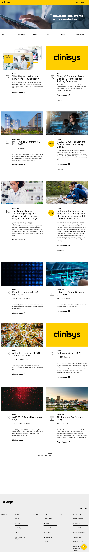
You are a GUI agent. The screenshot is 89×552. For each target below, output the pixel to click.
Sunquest (46, 523)
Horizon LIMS (47, 528)
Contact (17, 532)
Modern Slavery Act (79, 532)
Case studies (21, 34)
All (3, 34)
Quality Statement (78, 518)
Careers (17, 518)
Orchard (46, 541)
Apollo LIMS (47, 532)
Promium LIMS (48, 537)
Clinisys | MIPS (48, 518)
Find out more (18, 93)
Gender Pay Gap (78, 541)
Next (46, 455)
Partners (17, 523)
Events (34, 34)
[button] (77, 2)
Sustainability (77, 523)
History (17, 514)
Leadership (18, 528)
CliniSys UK (47, 514)
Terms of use (77, 537)
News (63, 34)
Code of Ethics (77, 528)
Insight (48, 34)
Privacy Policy (77, 514)
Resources (80, 34)
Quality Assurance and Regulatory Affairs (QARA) (80, 548)
